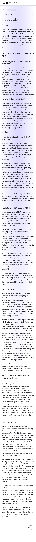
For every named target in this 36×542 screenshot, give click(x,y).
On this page (7, 15)
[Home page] (3, 10)
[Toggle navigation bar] (3, 2)
